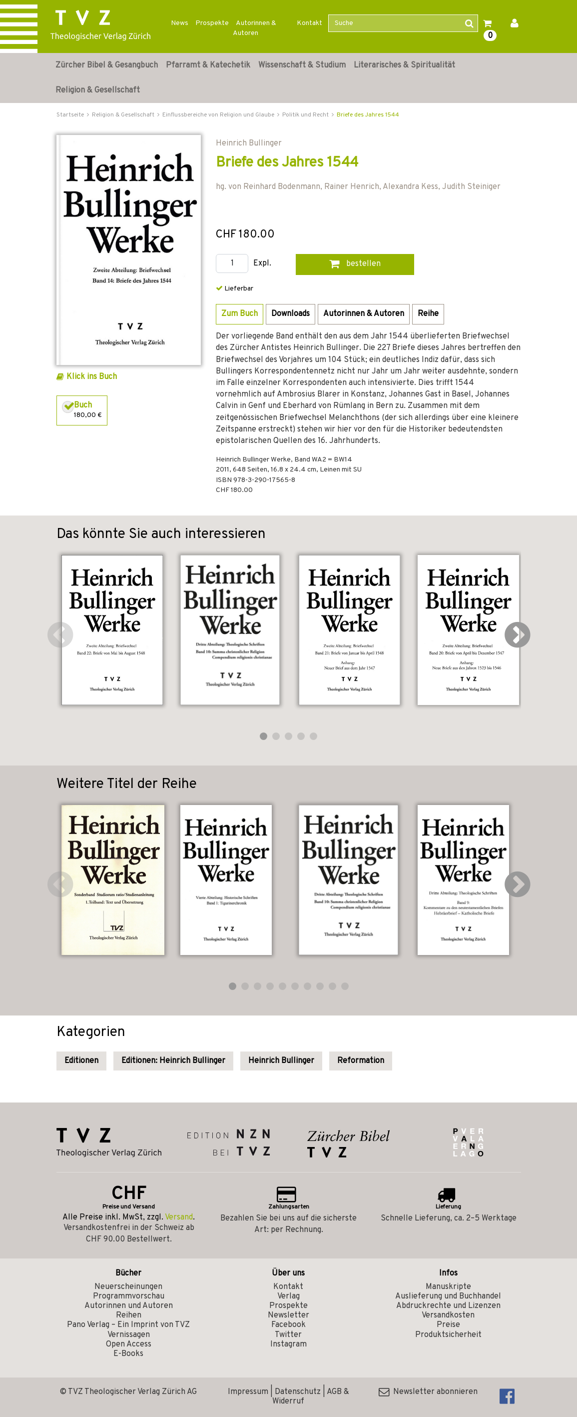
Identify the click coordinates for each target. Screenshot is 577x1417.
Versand (179, 1217)
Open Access (128, 1345)
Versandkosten (448, 1315)
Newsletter (288, 1315)
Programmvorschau (128, 1297)
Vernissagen (128, 1335)
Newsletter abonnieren (428, 1392)
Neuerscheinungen (128, 1287)
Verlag (288, 1297)
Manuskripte (448, 1287)
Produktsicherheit (448, 1335)
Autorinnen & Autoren (254, 28)
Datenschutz (298, 1392)
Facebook (288, 1325)
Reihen (128, 1315)
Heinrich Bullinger (281, 1061)
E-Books (128, 1354)
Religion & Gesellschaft (97, 91)
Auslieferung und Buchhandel (448, 1297)
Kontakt (309, 23)
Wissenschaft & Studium (302, 65)
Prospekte (212, 23)
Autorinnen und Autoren (128, 1306)
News (179, 23)
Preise (448, 1325)
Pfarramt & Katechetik (208, 65)
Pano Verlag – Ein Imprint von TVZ (128, 1325)
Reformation (360, 1061)
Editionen (81, 1061)
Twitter (288, 1335)
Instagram (288, 1345)
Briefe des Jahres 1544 (368, 115)
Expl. (262, 263)
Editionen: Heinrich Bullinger (173, 1061)
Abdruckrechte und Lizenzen (448, 1306)
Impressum (248, 1392)
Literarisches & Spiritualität (404, 65)
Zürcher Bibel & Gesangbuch (106, 65)
